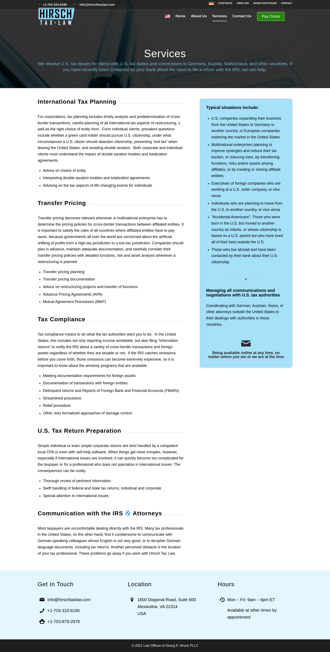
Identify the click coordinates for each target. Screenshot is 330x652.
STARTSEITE (225, 3)
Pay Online (271, 16)
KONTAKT (286, 3)
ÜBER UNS (243, 3)
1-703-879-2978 (65, 621)
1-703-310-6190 (65, 610)
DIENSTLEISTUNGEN (265, 3)
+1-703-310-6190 (55, 4)
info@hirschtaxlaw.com (96, 4)
